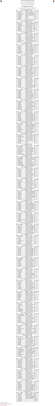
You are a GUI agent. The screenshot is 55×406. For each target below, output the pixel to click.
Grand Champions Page (32, 3)
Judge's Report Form (31, 2)
